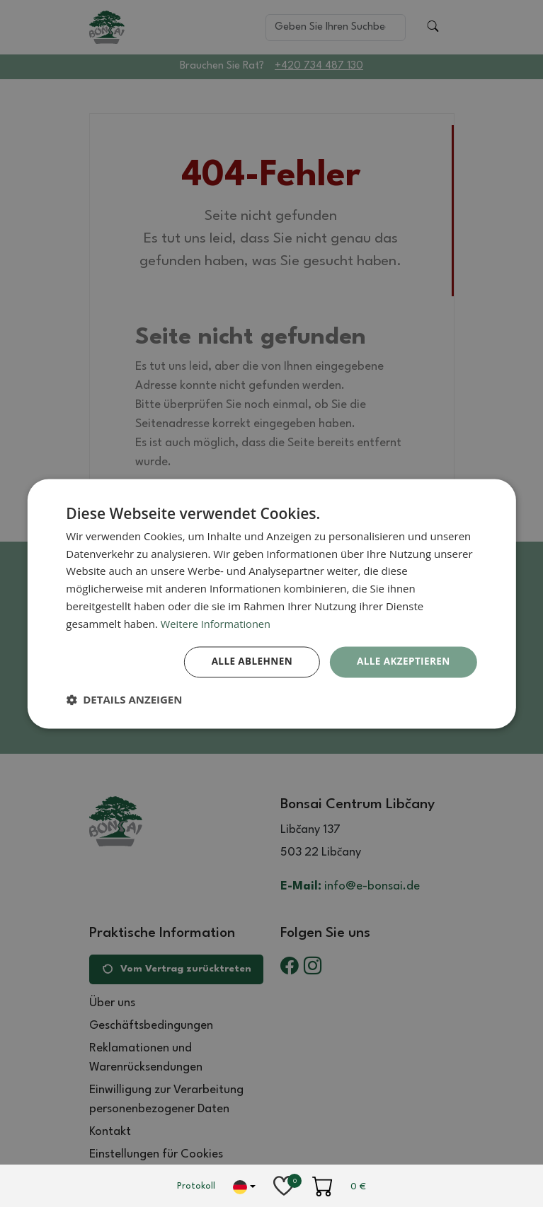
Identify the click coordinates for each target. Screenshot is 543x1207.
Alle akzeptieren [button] (402, 661)
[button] (124, 700)
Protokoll (196, 1186)
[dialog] (271, 603)
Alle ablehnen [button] (247, 661)
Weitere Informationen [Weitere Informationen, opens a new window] (217, 623)
